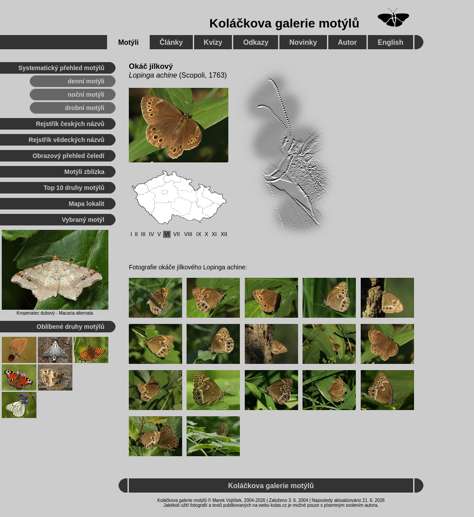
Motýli (128, 42)
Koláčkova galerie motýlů (284, 23)
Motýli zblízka (84, 171)
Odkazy (255, 42)
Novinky (303, 42)
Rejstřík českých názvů (70, 123)
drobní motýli (84, 107)
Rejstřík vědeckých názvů (66, 139)
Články (171, 42)
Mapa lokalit (86, 203)
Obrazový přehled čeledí (68, 155)
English (390, 42)
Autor (347, 42)
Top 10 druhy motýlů (74, 187)
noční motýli (86, 94)
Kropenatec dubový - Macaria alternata (54, 313)
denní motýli (86, 81)
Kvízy (213, 42)
